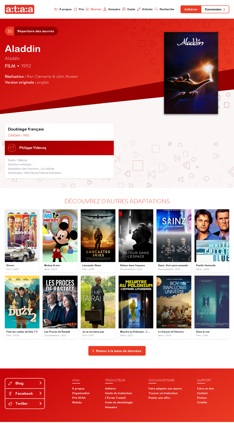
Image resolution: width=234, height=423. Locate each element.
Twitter (25, 405)
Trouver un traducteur (163, 394)
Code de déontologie (119, 403)
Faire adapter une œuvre (165, 389)
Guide (127, 9)
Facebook (25, 394)
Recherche (163, 9)
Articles (144, 9)
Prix (77, 9)
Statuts (77, 403)
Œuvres (92, 9)
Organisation (81, 394)
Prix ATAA (79, 399)
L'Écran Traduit (115, 399)
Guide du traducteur (118, 394)
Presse (202, 399)
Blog (25, 384)
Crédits (202, 403)
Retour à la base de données (116, 351)
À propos (61, 9)
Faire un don (205, 389)
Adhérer (190, 9)
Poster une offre (159, 399)
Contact (202, 394)
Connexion (214, 9)
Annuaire (110, 9)
